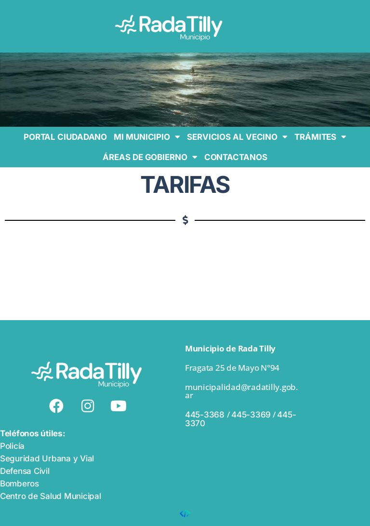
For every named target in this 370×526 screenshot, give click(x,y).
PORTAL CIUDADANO (65, 137)
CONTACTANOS (235, 157)
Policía (12, 446)
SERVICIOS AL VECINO (237, 137)
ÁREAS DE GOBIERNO (150, 157)
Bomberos (19, 483)
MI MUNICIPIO (147, 137)
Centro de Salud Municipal (50, 496)
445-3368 (206, 414)
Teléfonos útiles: (33, 433)
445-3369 (251, 414)
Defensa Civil (25, 471)
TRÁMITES (320, 137)
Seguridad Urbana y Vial (47, 458)
